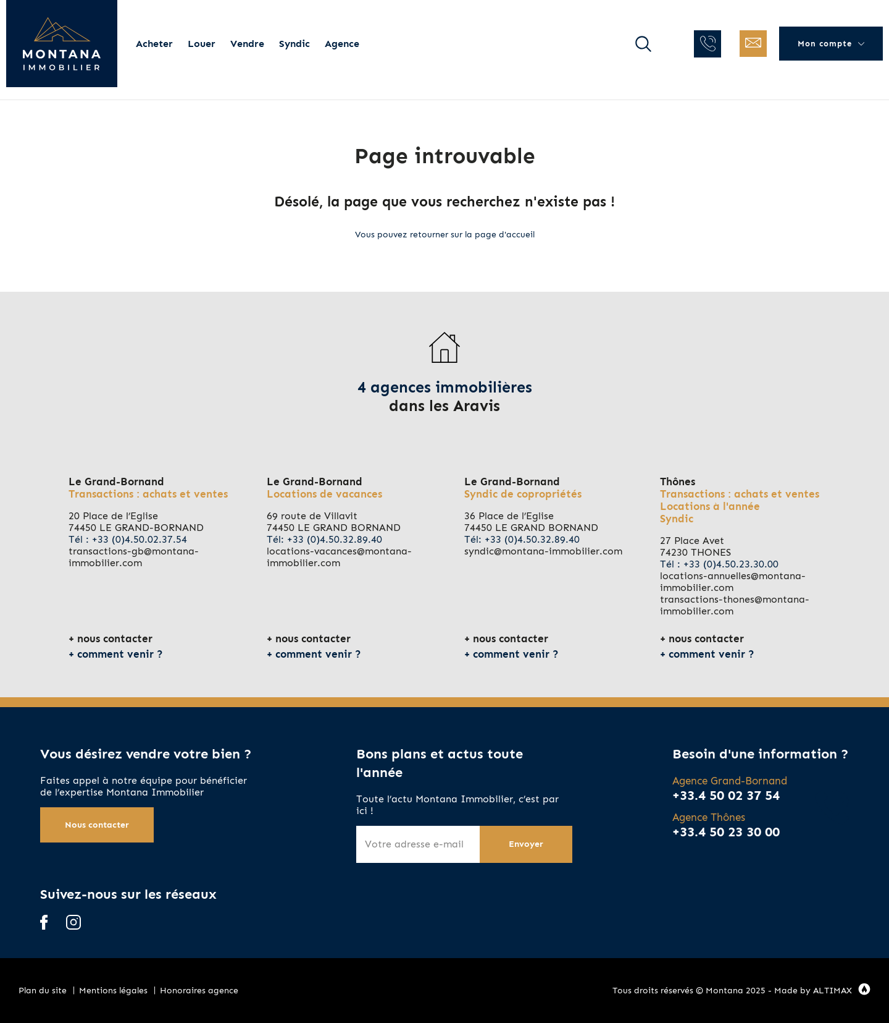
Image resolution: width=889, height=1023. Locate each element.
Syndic (294, 43)
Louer (201, 43)
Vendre (247, 43)
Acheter (154, 43)
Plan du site (43, 990)
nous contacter (114, 638)
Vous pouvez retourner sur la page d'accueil (445, 234)
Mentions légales (113, 990)
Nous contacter (97, 825)
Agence (342, 43)
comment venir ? (120, 654)
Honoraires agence (199, 990)
